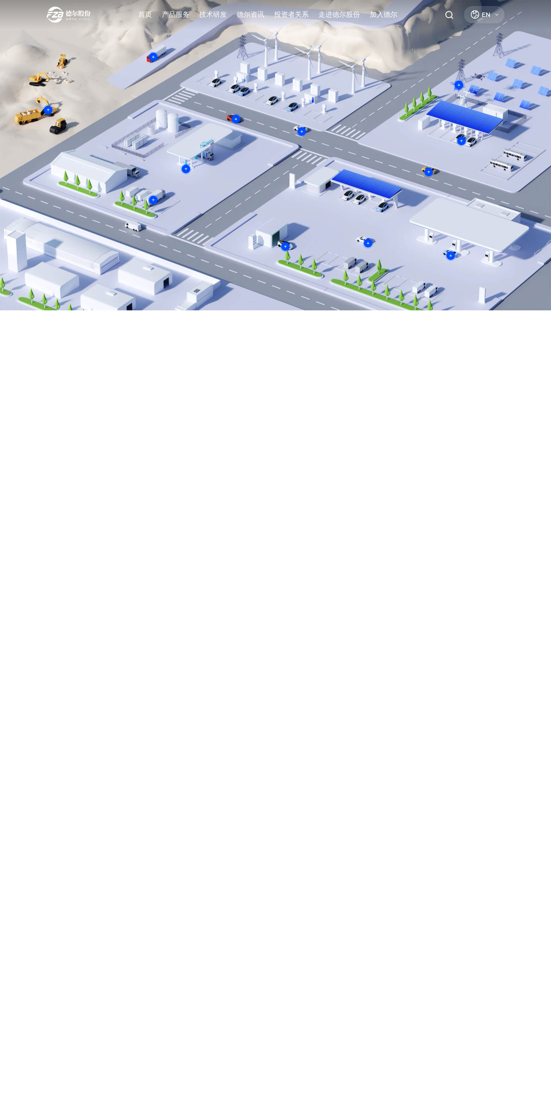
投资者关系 (291, 14)
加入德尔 (383, 14)
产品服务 (175, 14)
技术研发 (213, 14)
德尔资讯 (250, 14)
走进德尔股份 (339, 14)
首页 (145, 14)
